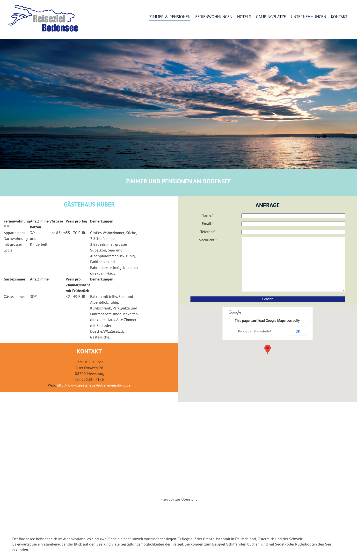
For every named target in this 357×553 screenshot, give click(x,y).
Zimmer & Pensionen (169, 16)
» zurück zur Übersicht (178, 499)
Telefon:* (207, 231)
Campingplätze (271, 16)
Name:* (208, 215)
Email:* (208, 223)
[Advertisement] (179, 455)
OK (298, 342)
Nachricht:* (208, 239)
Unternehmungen (308, 16)
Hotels (244, 16)
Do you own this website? (254, 342)
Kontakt (339, 16)
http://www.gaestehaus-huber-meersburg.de (94, 385)
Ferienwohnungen (213, 16)
